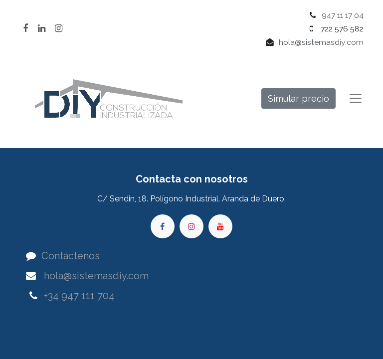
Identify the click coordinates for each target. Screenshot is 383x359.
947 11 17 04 (343, 15)
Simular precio (298, 98)
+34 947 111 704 (79, 296)
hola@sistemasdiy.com (321, 42)
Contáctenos (70, 256)
